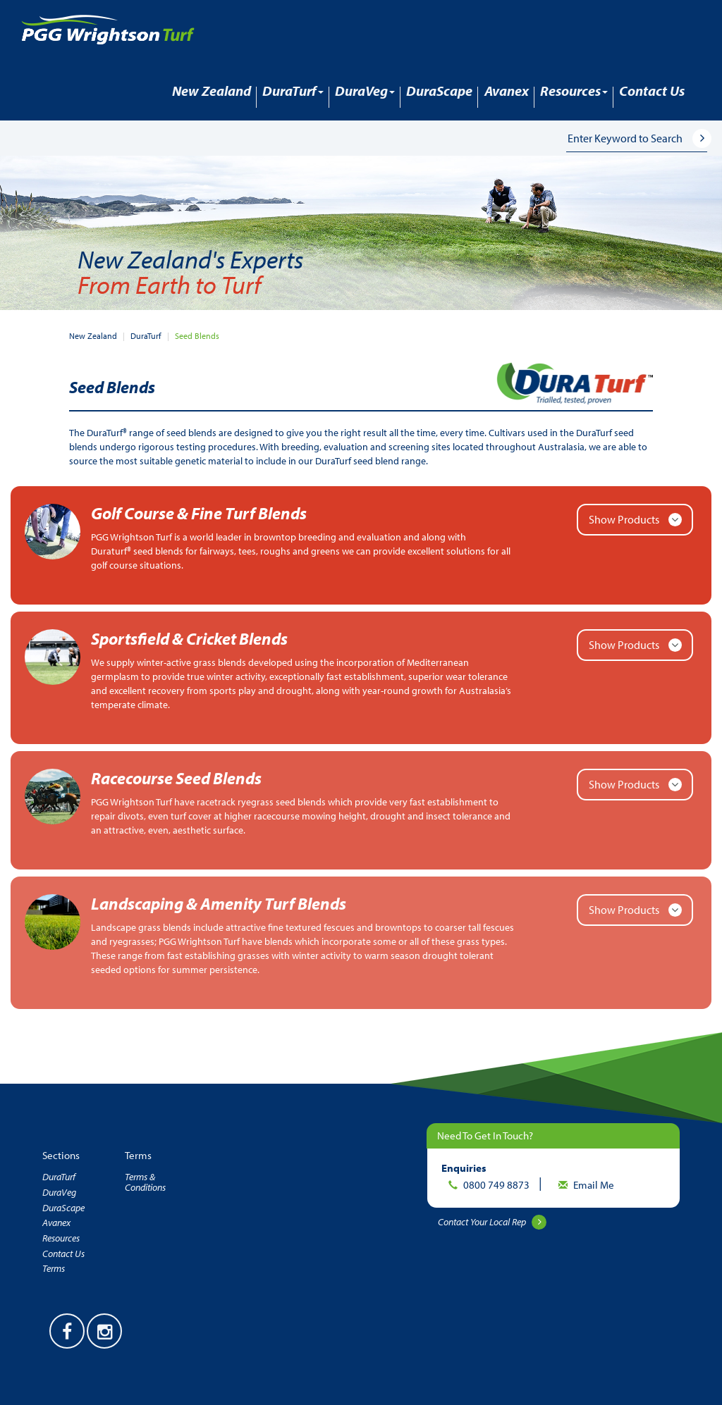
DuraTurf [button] (293, 90)
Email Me (593, 1185)
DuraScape (439, 90)
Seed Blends (197, 335)
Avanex (506, 90)
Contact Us (652, 90)
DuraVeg (59, 1192)
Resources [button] (574, 90)
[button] (710, 138)
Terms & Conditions (145, 1182)
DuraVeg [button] (365, 90)
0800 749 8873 (497, 1185)
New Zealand (211, 90)
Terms (53, 1268)
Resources (61, 1238)
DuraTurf (145, 335)
